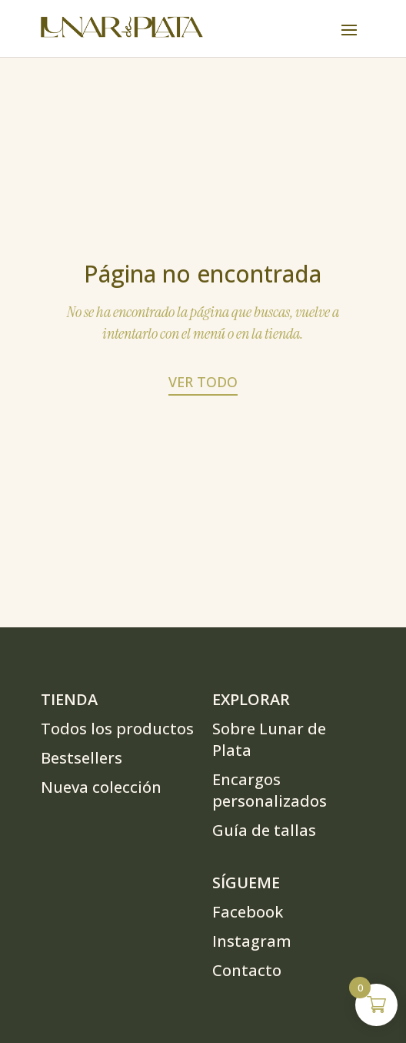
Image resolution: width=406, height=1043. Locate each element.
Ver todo (203, 382)
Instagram (251, 941)
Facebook (247, 911)
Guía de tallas (264, 830)
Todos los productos (117, 728)
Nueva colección (101, 787)
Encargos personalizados (269, 790)
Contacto (246, 970)
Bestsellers (81, 757)
